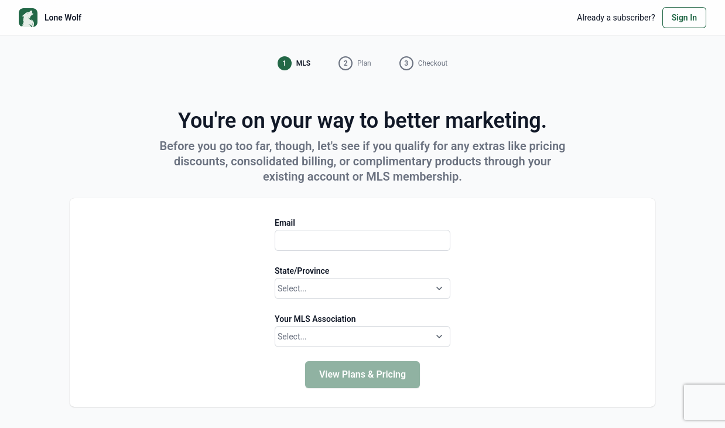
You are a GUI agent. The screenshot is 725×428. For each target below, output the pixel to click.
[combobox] (279, 288)
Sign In (684, 17)
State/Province (302, 271)
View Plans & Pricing (362, 374)
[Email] (362, 240)
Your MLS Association (315, 319)
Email (285, 222)
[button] (294, 63)
